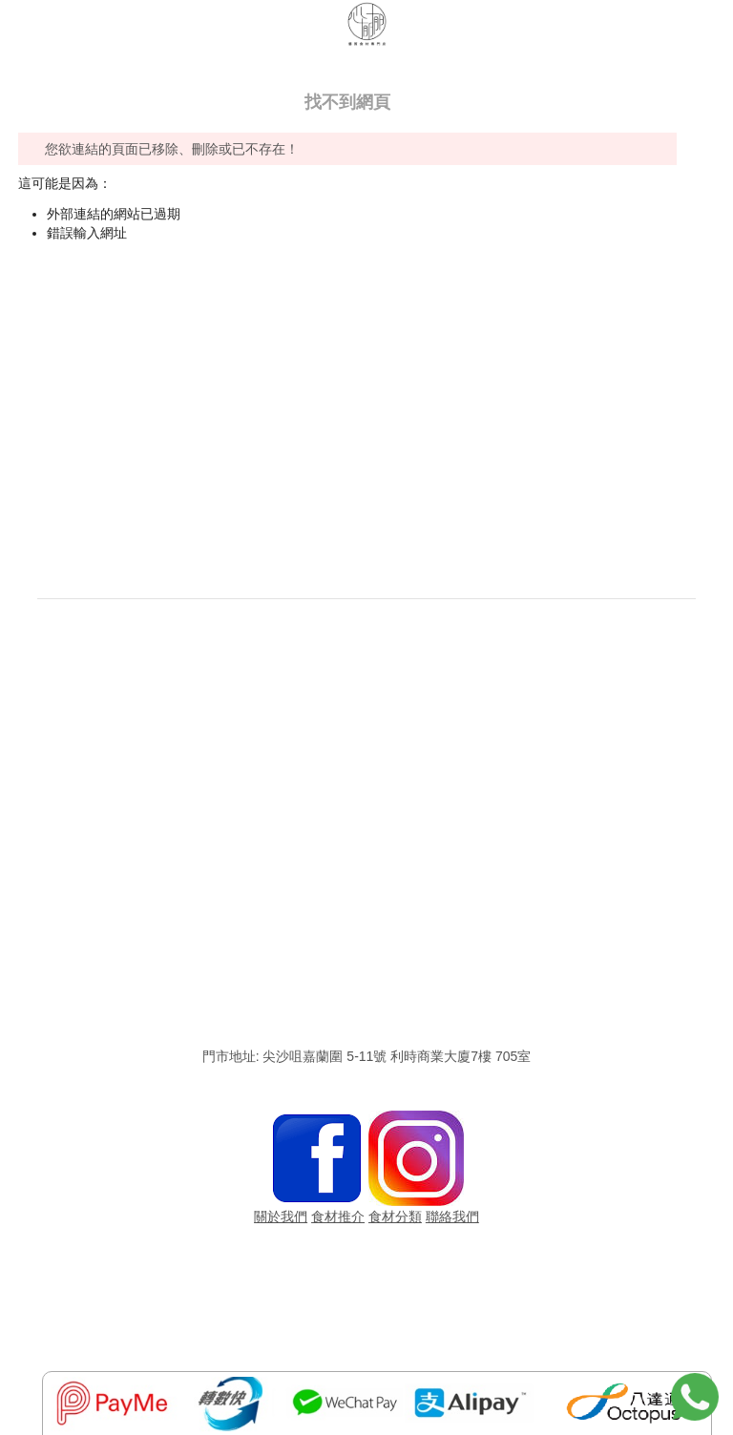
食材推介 (338, 1216)
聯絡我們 (452, 1216)
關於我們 (280, 1216)
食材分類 (395, 1216)
